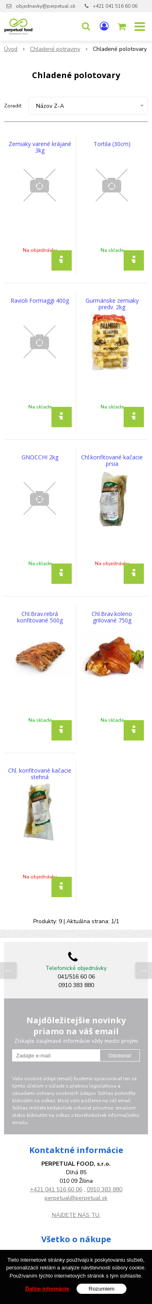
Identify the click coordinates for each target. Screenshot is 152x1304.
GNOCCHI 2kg (39, 457)
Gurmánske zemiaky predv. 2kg (112, 303)
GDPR (76, 1261)
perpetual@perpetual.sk (76, 1198)
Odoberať (119, 1056)
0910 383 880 (104, 1189)
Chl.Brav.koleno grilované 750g (112, 617)
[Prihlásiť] (104, 26)
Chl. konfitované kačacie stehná (39, 773)
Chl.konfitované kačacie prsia (112, 460)
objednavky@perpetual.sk (45, 6)
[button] (86, 26)
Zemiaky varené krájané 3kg (40, 147)
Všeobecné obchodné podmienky (76, 1253)
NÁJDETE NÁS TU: (76, 1215)
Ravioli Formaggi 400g (40, 300)
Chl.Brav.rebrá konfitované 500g (40, 617)
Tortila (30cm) (112, 144)
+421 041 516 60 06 (115, 6)
